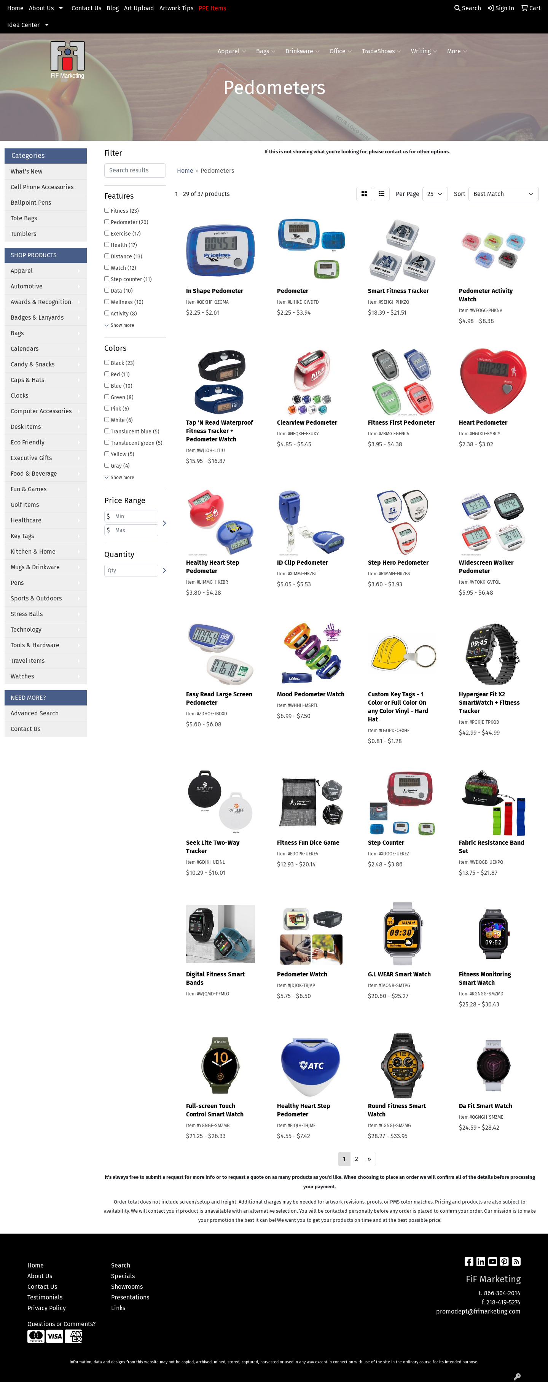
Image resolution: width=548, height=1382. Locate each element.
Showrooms (127, 1286)
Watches (22, 676)
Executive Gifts (31, 458)
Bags (266, 51)
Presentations (130, 1297)
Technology (26, 629)
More (457, 51)
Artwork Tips (176, 8)
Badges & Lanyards (37, 317)
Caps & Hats (27, 380)
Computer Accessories (41, 411)
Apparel (232, 51)
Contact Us (86, 8)
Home (15, 8)
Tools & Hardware (35, 645)
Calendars (24, 348)
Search (467, 8)
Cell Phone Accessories (42, 187)
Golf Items (25, 504)
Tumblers (23, 233)
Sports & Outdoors (36, 598)
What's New (26, 171)
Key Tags (22, 536)
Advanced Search (35, 713)
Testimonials (44, 1297)
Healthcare (26, 520)
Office (341, 51)
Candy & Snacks (32, 364)
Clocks (19, 395)
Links (118, 1308)
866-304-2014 (502, 1293)
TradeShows (381, 51)
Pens (17, 582)
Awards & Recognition (41, 302)
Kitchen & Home (33, 551)
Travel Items (28, 660)
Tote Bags (24, 218)
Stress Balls (27, 614)
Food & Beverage (34, 473)
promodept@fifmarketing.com (478, 1311)
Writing (424, 51)
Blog (113, 8)
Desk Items (26, 426)
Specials (123, 1276)
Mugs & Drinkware (35, 567)
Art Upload (139, 8)
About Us (41, 8)
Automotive (27, 286)
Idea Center (23, 25)
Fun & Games (28, 489)
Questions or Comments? (61, 1324)
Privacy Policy (46, 1308)
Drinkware (302, 51)
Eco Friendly (28, 442)
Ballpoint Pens (31, 202)
